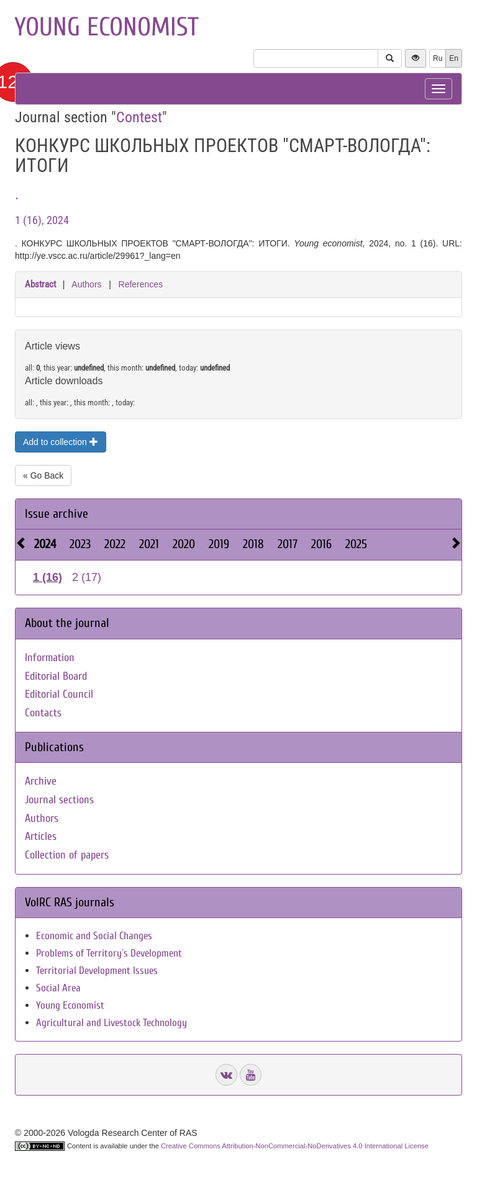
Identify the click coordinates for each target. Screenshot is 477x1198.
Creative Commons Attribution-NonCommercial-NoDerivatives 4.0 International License (295, 1146)
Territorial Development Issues (97, 970)
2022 (114, 544)
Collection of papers (67, 855)
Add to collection (60, 442)
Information (50, 657)
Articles (41, 836)
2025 (356, 544)
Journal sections (59, 799)
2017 (288, 544)
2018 (253, 544)
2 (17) (86, 577)
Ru (437, 58)
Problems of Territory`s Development (109, 953)
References (141, 284)
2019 (219, 544)
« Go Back (43, 475)
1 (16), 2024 (42, 220)
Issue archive (56, 514)
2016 (321, 544)
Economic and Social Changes (94, 936)
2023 (80, 544)
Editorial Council (59, 694)
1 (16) (47, 577)
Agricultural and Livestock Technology (111, 1023)
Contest (139, 117)
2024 (45, 544)
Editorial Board (56, 676)
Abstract (40, 284)
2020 (184, 544)
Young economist (106, 27)
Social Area (58, 988)
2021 (149, 544)
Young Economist (70, 1005)
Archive (41, 781)
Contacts (43, 712)
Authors (86, 284)
